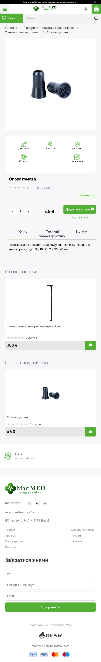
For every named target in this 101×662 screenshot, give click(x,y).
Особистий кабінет (83, 529)
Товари (10, 529)
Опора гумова (57, 32)
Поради (10, 547)
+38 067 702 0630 (28, 520)
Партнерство (14, 541)
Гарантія (76, 535)
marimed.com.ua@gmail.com (50, 646)
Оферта (76, 541)
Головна (11, 28)
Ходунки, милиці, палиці (22, 32)
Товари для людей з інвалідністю (49, 28)
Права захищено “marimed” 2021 (50, 625)
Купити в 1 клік (80, 217)
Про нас (10, 535)
